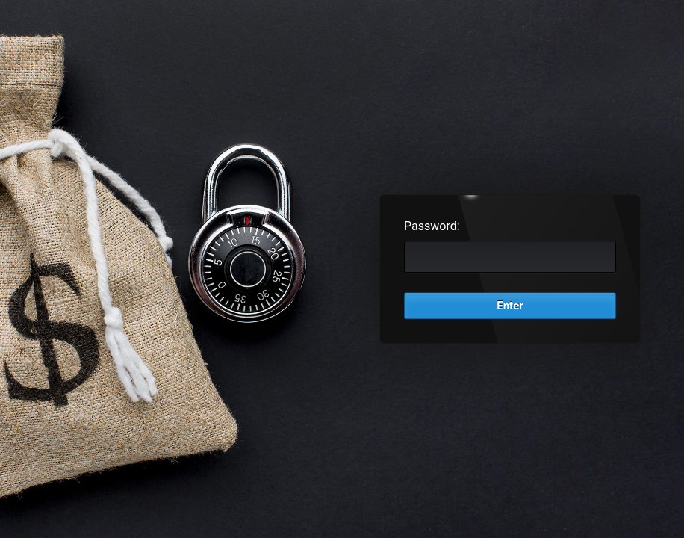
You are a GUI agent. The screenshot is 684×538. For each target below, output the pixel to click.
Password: (432, 226)
